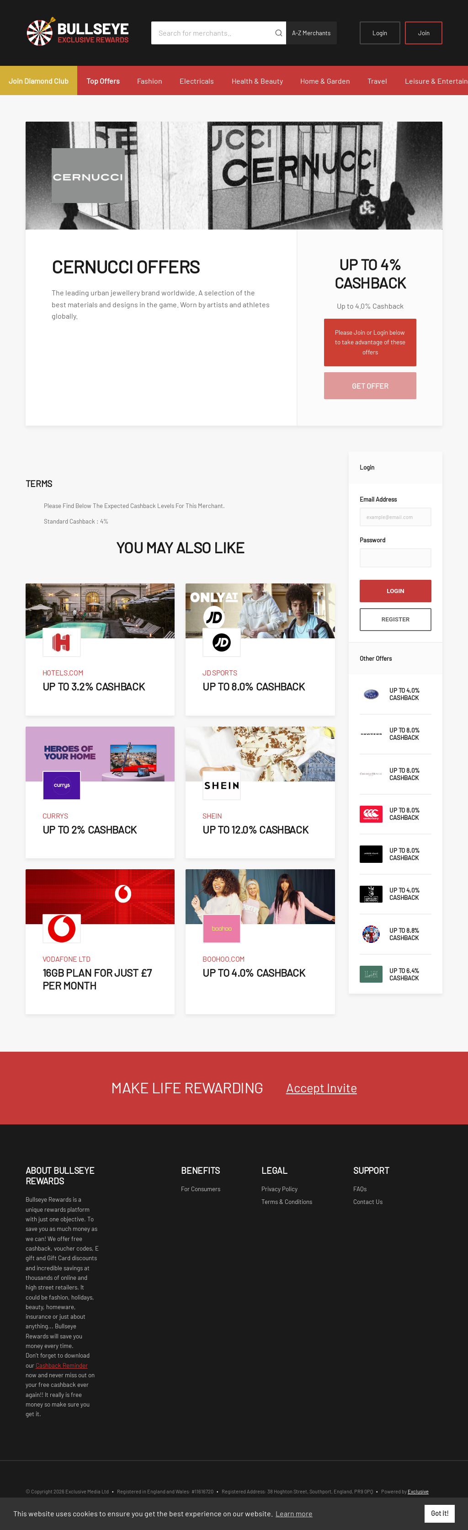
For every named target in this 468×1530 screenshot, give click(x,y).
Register (396, 619)
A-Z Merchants (311, 33)
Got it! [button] (440, 1513)
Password (372, 540)
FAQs (360, 1189)
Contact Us (368, 1201)
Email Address (378, 499)
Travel (377, 80)
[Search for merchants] (211, 32)
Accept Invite (321, 1087)
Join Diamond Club (39, 80)
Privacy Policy (279, 1189)
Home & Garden (325, 80)
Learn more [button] (294, 1513)
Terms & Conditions (286, 1201)
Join (424, 33)
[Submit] (278, 32)
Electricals (197, 80)
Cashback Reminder (62, 1365)
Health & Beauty (257, 80)
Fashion (149, 80)
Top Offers (103, 80)
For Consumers (200, 1189)
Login (379, 33)
